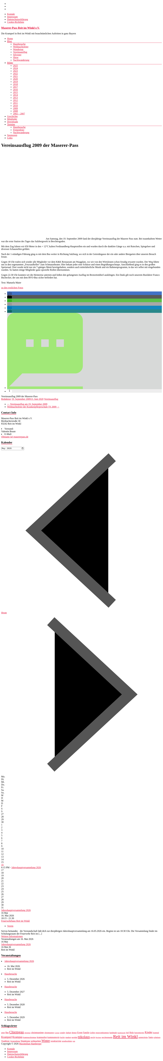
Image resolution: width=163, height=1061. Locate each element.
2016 (15, 89)
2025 (15, 65)
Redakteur (6, 399)
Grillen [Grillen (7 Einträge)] (92, 1033)
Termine (11, 124)
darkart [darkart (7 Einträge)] (68, 1033)
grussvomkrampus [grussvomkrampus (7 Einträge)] (102, 1033)
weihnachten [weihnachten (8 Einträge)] (36, 1041)
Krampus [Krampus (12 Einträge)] (17, 1037)
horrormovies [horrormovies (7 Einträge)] (139, 1033)
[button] (9, 293)
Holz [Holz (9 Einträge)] (131, 1033)
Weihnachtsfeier (21, 46)
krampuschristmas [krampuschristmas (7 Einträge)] (29, 1038)
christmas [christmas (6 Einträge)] (27, 1033)
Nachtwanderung (21, 60)
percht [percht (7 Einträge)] (92, 1038)
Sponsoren (12, 135)
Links (9, 138)
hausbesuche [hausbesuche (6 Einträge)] (122, 1033)
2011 (15, 103)
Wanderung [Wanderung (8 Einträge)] (25, 1041)
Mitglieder (12, 119)
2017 (15, 87)
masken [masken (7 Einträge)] (68, 1038)
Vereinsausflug (20, 52)
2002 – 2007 (19, 113)
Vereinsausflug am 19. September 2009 (27, 404)
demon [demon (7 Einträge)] (74, 1033)
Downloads (12, 121)
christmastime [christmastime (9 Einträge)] (37, 1033)
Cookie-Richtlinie (15, 22)
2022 (15, 73)
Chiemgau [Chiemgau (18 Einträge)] (16, 1032)
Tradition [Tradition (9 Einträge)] (5, 1041)
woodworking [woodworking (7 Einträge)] (67, 1042)
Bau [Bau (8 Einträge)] (7, 1033)
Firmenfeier (18, 130)
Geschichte (12, 116)
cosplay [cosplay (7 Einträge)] (62, 1033)
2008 (15, 111)
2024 (15, 68)
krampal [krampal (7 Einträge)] (156, 1033)
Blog (9, 41)
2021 (15, 76)
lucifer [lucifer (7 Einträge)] (62, 1038)
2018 (15, 84)
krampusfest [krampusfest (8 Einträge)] (42, 1038)
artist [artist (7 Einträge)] (3, 1033)
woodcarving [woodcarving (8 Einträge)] (55, 1041)
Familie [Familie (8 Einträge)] (86, 1033)
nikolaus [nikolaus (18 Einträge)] (84, 1037)
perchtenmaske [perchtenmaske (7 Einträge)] (107, 1038)
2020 (15, 79)
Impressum (12, 16)
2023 (15, 71)
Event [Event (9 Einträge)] (80, 1033)
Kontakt (11, 14)
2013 (15, 97)
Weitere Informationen (12, 936)
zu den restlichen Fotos (12, 287)
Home (10, 38)
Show (15, 57)
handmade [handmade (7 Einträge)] (113, 1033)
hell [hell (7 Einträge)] (127, 1033)
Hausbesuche (19, 44)
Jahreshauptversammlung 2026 (26, 867)
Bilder (10, 62)
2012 (15, 100)
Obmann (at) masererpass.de (14, 436)
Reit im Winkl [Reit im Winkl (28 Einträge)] (125, 1037)
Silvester (17, 54)
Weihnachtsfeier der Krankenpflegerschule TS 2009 (33, 406)
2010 (15, 105)
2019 (15, 81)
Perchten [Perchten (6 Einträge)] (98, 1038)
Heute (4, 613)
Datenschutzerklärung (17, 19)
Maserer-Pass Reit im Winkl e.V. (20, 27)
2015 (15, 92)
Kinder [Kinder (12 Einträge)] (148, 1032)
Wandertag (18, 49)
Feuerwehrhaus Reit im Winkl (15, 921)
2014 (15, 95)
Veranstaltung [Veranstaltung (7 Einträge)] (15, 1042)
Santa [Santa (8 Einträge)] (150, 1038)
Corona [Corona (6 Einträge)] (57, 1033)
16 (2, 865)
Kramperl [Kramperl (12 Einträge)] (6, 1037)
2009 (15, 108)
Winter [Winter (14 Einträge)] (45, 1041)
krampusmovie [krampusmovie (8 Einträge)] (53, 1038)
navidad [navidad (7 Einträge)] (74, 1038)
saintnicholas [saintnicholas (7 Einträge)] (143, 1038)
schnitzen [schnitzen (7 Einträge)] (156, 1038)
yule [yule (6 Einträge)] (73, 1041)
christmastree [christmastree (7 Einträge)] (49, 1033)
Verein (10, 926)
